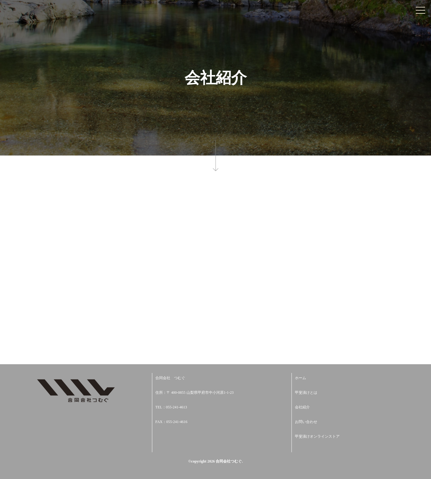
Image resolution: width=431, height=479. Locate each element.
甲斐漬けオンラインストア (317, 436)
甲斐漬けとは (306, 392)
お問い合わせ (306, 422)
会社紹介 (302, 407)
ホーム (300, 378)
